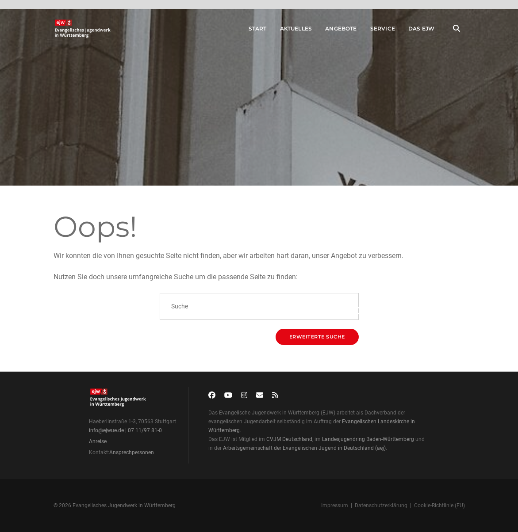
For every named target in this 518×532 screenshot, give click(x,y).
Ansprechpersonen (131, 452)
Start (250, 30)
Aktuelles (288, 30)
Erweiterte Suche (317, 337)
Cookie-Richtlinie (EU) (439, 505)
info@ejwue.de (106, 430)
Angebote (333, 30)
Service (375, 30)
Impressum (334, 505)
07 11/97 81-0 (145, 430)
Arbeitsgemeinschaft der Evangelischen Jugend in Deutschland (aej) (304, 448)
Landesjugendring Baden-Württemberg (368, 439)
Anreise (98, 441)
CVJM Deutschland (289, 439)
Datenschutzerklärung (381, 505)
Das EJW (414, 30)
